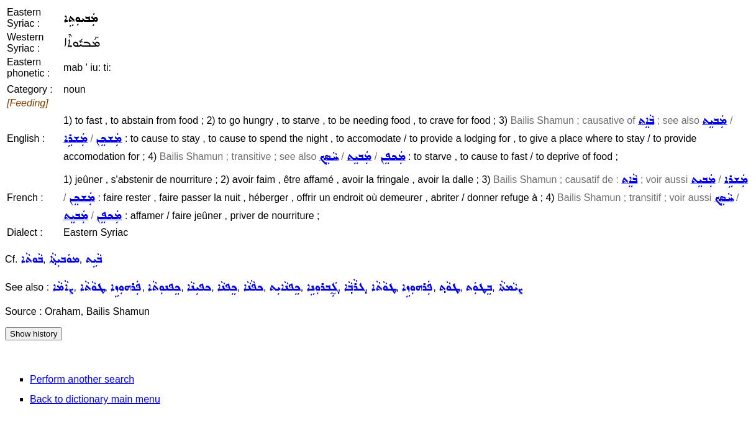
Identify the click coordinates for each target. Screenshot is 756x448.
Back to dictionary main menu (95, 399)
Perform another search (82, 379)
